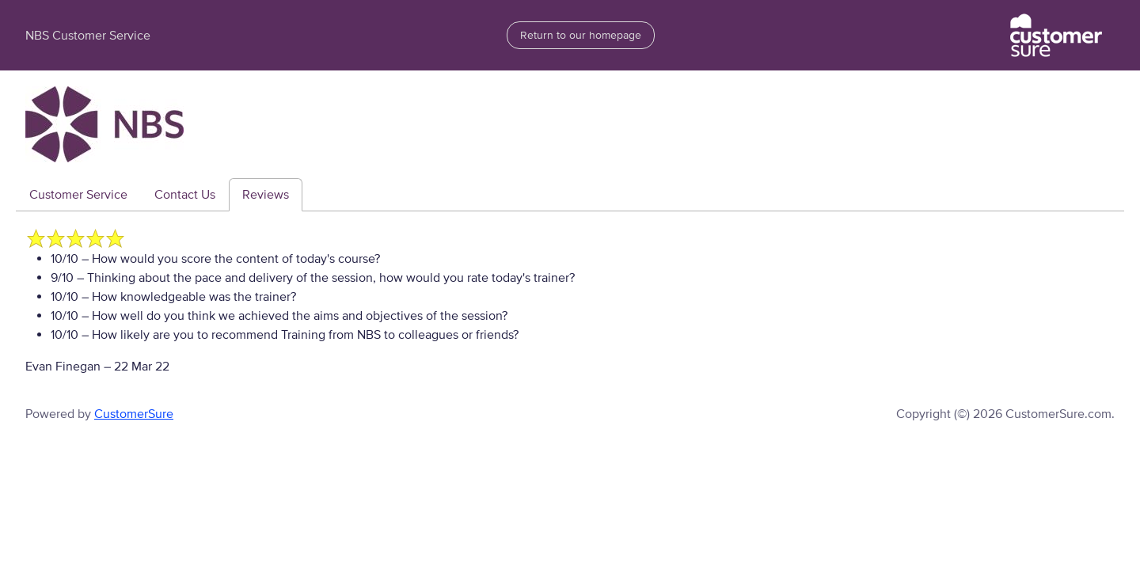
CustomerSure (133, 414)
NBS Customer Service (87, 36)
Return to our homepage (580, 35)
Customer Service (78, 195)
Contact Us (184, 195)
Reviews (265, 195)
